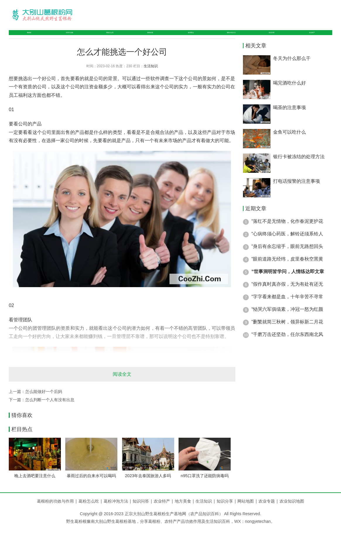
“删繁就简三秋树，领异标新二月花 (287, 332)
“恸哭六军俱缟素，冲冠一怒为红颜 (287, 319)
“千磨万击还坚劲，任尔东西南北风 (287, 344)
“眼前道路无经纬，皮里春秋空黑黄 (287, 269)
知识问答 (274, 37)
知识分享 (227, 511)
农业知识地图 (292, 511)
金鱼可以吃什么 (289, 142)
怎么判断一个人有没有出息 (49, 409)
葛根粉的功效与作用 (55, 511)
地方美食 (185, 511)
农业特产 (313, 37)
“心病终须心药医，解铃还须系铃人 (287, 244)
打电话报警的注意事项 (296, 191)
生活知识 (151, 76)
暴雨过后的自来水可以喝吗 (91, 486)
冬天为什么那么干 (292, 68)
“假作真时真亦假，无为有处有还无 (287, 294)
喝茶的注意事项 (289, 117)
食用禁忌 (187, 37)
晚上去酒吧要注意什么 (34, 486)
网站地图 (245, 511)
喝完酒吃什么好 (289, 93)
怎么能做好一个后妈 (43, 401)
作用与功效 (64, 37)
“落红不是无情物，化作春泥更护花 (287, 231)
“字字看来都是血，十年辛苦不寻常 (287, 306)
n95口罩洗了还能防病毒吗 (204, 486)
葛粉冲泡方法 (231, 37)
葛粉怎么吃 (107, 37)
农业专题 (266, 511)
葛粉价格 (148, 37)
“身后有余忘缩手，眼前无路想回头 (287, 256)
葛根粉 (26, 37)
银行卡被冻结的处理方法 (299, 166)
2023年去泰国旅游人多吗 (148, 486)
